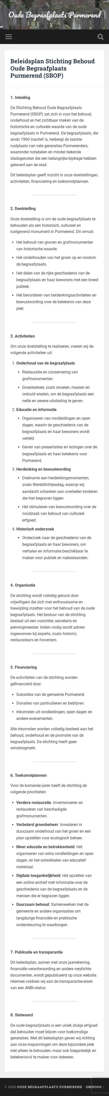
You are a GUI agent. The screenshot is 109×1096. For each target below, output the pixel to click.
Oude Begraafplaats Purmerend (54, 15)
